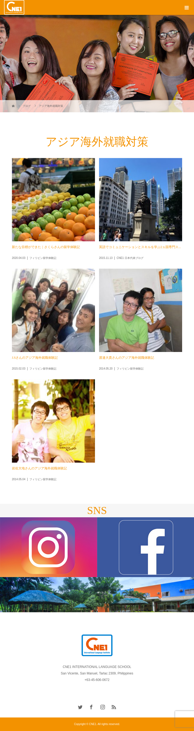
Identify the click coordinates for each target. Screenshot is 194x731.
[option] (48, 547)
